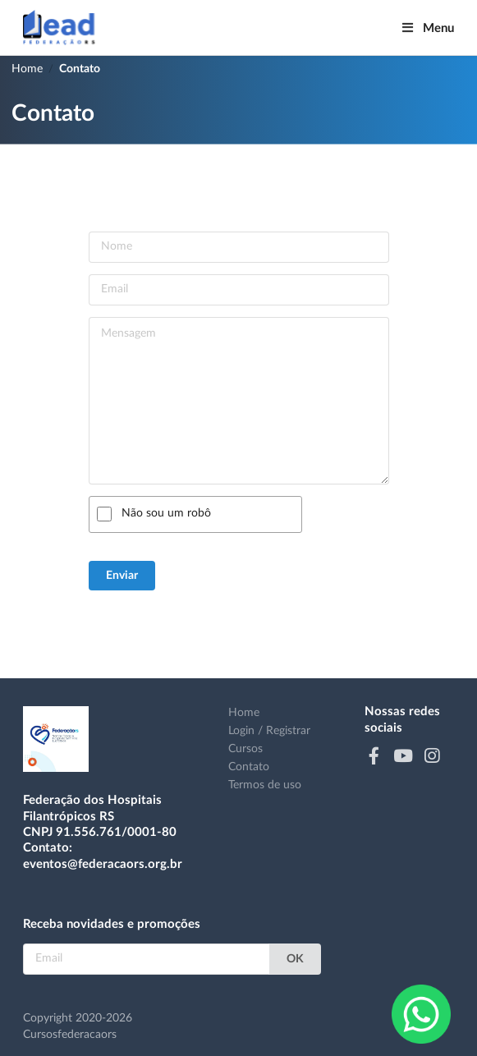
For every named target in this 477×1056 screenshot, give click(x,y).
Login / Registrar (269, 731)
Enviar (122, 575)
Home (27, 69)
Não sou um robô (166, 513)
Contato (79, 69)
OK (295, 959)
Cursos (245, 749)
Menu (427, 27)
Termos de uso (264, 785)
